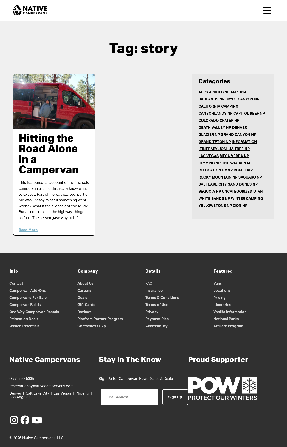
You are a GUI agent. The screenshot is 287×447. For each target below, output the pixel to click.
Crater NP (229, 120)
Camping (229, 106)
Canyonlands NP (215, 113)
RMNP (227, 170)
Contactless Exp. (92, 326)
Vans (217, 283)
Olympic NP (210, 163)
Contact (16, 283)
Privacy (151, 312)
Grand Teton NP (215, 142)
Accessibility (156, 326)
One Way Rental (237, 163)
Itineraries (222, 305)
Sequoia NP (210, 191)
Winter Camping (247, 198)
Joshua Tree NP (234, 149)
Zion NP (240, 206)
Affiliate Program (228, 326)
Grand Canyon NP (238, 135)
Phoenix (82, 393)
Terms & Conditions (162, 298)
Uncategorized (237, 191)
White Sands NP (214, 198)
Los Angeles (19, 397)
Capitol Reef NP (249, 113)
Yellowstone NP (215, 206)
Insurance (154, 291)
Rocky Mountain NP (218, 177)
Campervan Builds (25, 305)
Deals (82, 298)
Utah (258, 191)
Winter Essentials (24, 326)
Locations (222, 291)
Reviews (84, 312)
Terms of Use (156, 305)
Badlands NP (211, 99)
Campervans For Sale (28, 298)
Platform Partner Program (100, 319)
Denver (239, 128)
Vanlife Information (229, 312)
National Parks (226, 319)
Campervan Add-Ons (27, 291)
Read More (28, 230)
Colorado (209, 120)
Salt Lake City (213, 184)
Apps (203, 92)
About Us (85, 283)
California (209, 106)
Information (244, 142)
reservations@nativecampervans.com (41, 386)
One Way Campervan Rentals (34, 312)
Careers (84, 291)
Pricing (219, 298)
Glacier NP (209, 135)
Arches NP (219, 92)
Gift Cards (86, 305)
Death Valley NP (215, 128)
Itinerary (208, 149)
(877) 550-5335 (21, 379)
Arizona (238, 92)
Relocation (210, 170)
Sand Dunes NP (243, 184)
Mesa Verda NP (234, 156)
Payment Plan (157, 319)
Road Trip (243, 170)
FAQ (148, 283)
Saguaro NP (250, 177)
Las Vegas (209, 156)
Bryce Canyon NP (242, 99)
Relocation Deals (24, 319)
